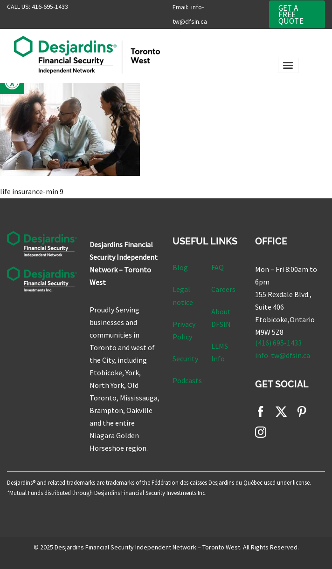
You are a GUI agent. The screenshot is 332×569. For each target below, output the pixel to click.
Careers (223, 289)
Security (185, 358)
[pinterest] (301, 411)
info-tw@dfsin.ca (282, 355)
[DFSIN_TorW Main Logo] (105, 39)
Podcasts (187, 380)
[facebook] (260, 411)
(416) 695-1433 (278, 342)
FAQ (217, 267)
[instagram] (260, 432)
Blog (180, 267)
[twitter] (281, 411)
